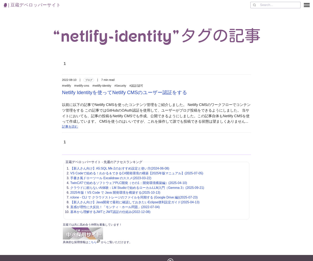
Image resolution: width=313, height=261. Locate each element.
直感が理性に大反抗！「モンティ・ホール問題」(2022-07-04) (115, 207)
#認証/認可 (136, 85)
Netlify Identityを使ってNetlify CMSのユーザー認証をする (124, 92)
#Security (120, 85)
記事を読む (70, 126)
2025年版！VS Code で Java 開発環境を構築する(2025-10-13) (115, 192)
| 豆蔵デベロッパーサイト (32, 4)
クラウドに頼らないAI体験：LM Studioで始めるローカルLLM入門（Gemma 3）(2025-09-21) (137, 187)
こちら (92, 242)
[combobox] (275, 5)
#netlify (66, 85)
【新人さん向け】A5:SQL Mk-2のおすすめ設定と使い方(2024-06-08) (119, 168)
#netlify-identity (101, 85)
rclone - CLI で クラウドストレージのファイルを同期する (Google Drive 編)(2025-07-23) (134, 197)
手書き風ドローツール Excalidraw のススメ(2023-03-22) (110, 178)
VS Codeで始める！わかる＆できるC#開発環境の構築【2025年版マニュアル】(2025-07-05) (136, 173)
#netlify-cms (81, 85)
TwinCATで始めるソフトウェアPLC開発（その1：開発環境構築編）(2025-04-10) (128, 183)
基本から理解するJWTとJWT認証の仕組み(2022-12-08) (110, 212)
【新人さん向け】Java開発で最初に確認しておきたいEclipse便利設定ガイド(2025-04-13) (134, 202)
